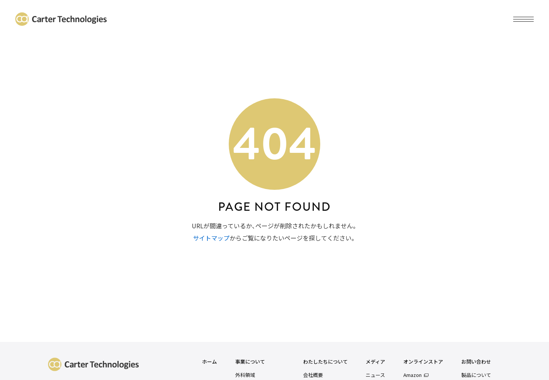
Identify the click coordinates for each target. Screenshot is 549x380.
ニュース (375, 374)
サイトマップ (211, 237)
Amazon (412, 374)
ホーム (209, 362)
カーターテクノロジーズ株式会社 (61, 19)
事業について (250, 362)
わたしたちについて (325, 362)
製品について (476, 374)
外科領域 (245, 374)
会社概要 (313, 374)
